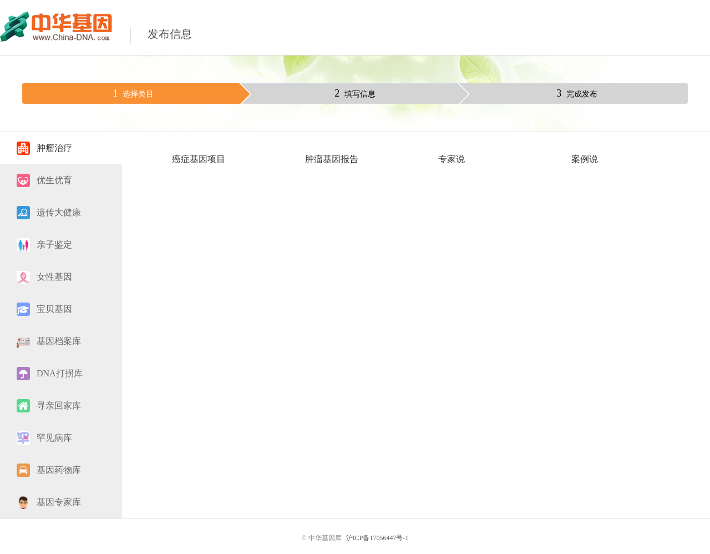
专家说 (451, 159)
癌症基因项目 (198, 159)
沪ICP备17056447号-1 (377, 538)
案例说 (584, 159)
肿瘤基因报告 (331, 159)
